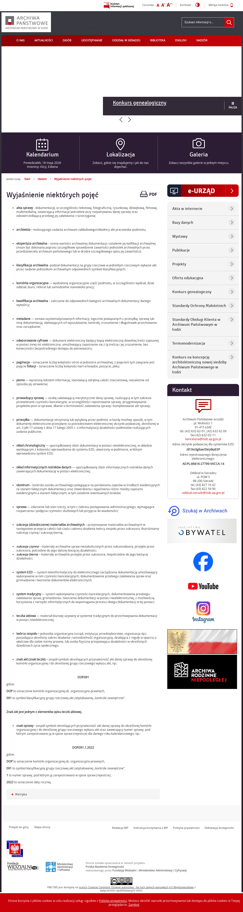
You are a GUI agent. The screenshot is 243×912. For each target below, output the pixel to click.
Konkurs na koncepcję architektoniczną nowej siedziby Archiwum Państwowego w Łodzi (199, 365)
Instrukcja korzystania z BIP (150, 828)
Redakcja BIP (120, 828)
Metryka (19, 794)
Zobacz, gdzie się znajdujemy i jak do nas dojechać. (121, 165)
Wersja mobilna (221, 5)
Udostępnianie (91, 40)
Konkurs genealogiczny (139, 103)
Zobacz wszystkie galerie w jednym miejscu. (199, 163)
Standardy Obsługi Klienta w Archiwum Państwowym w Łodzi (196, 324)
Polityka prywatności (186, 828)
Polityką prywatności (113, 901)
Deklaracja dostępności (219, 828)
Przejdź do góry (19, 827)
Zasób (67, 40)
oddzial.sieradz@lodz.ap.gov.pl (203, 493)
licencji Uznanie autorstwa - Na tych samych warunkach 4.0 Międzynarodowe (136, 887)
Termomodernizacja (188, 343)
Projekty (179, 264)
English (180, 40)
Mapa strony (42, 827)
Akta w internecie (187, 208)
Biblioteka (157, 40)
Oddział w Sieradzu (126, 40)
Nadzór (201, 40)
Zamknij (133, 905)
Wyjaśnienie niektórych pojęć (73, 179)
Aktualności (43, 40)
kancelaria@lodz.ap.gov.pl (203, 439)
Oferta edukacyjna (187, 278)
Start (27, 179)
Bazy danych (182, 222)
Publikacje (181, 250)
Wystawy (179, 236)
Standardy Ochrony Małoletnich (199, 305)
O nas (20, 40)
